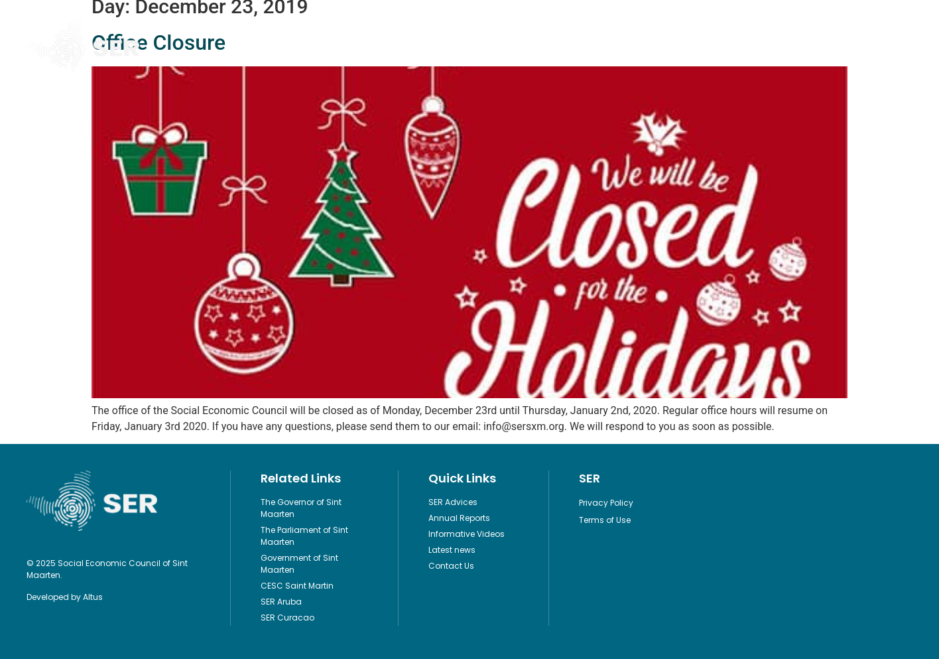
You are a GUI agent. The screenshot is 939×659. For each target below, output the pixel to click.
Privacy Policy (606, 502)
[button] (901, 46)
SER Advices (452, 502)
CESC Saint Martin (297, 585)
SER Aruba (281, 601)
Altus (93, 597)
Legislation (413, 45)
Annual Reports (459, 518)
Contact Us (720, 45)
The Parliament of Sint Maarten (304, 536)
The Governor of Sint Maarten (301, 508)
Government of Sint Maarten (299, 563)
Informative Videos (522, 45)
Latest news (451, 549)
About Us (630, 45)
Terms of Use (605, 520)
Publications (316, 45)
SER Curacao (287, 617)
